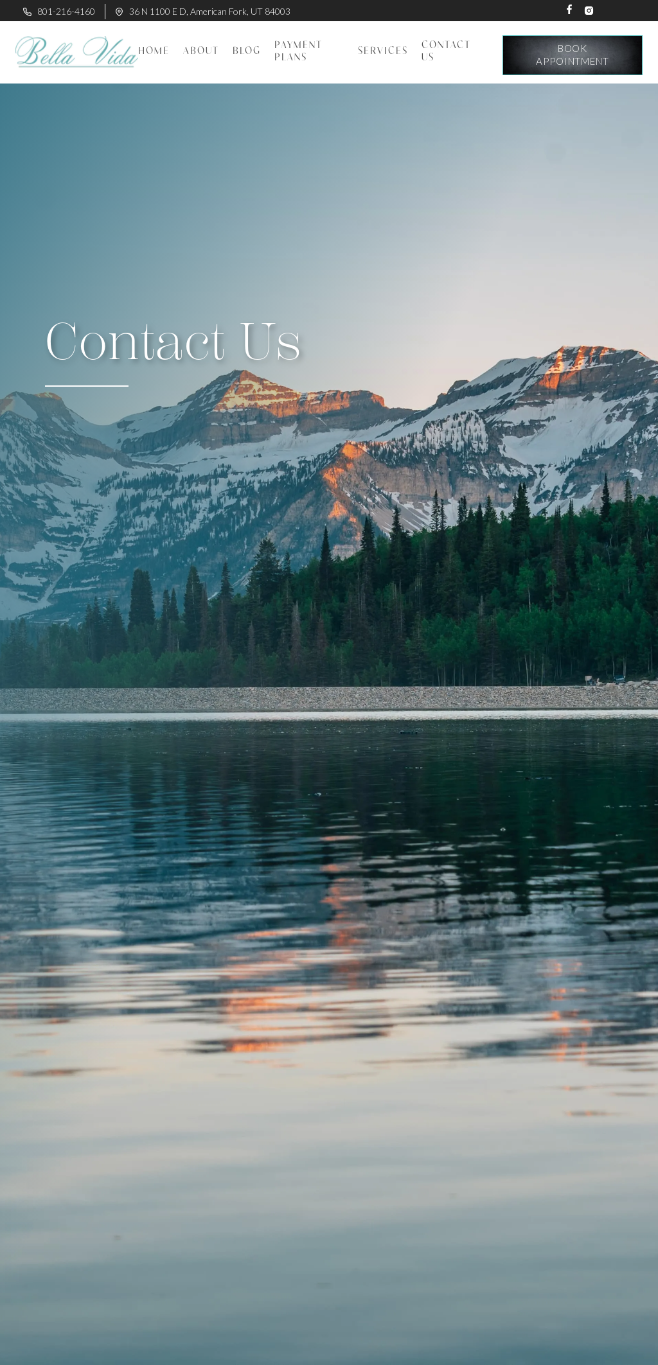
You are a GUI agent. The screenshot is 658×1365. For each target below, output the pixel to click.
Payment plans (298, 51)
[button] (382, 51)
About (201, 51)
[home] (76, 52)
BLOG (247, 51)
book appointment (572, 54)
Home (154, 51)
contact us (446, 51)
